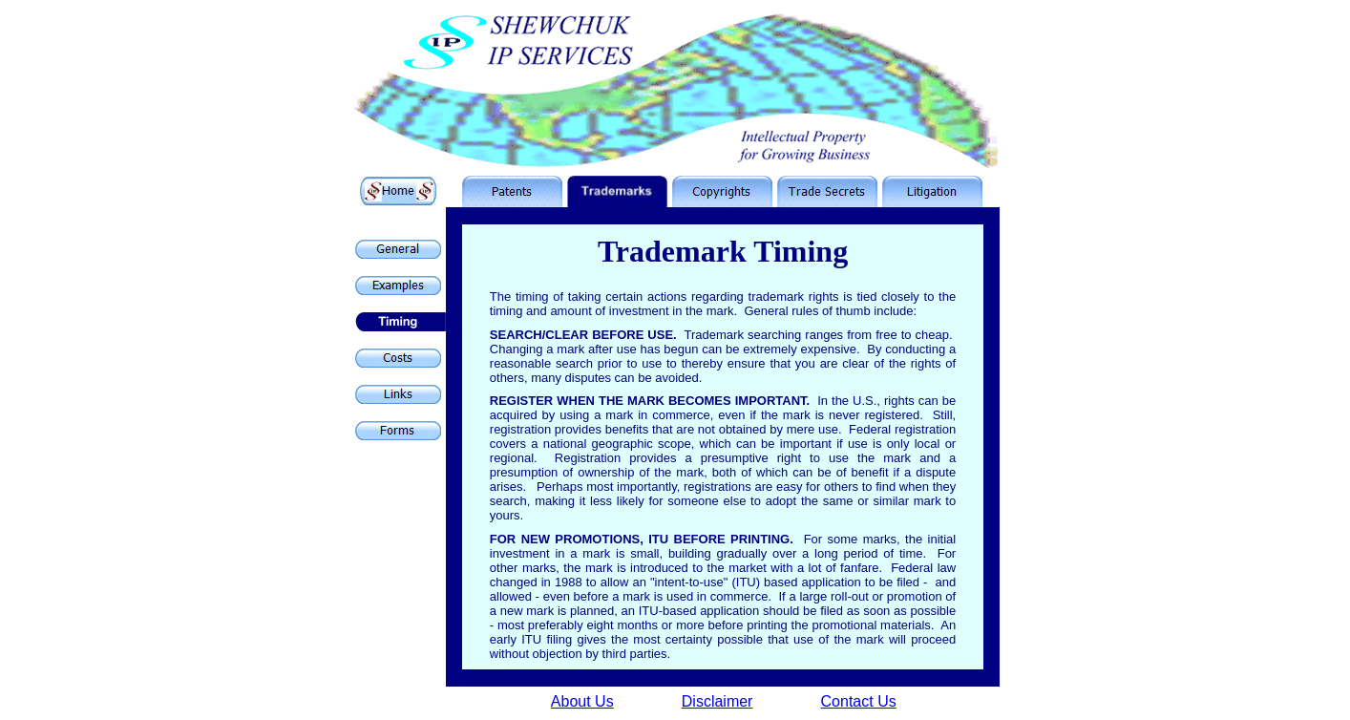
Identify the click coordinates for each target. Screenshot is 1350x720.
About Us (582, 701)
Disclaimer (717, 701)
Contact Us (858, 701)
